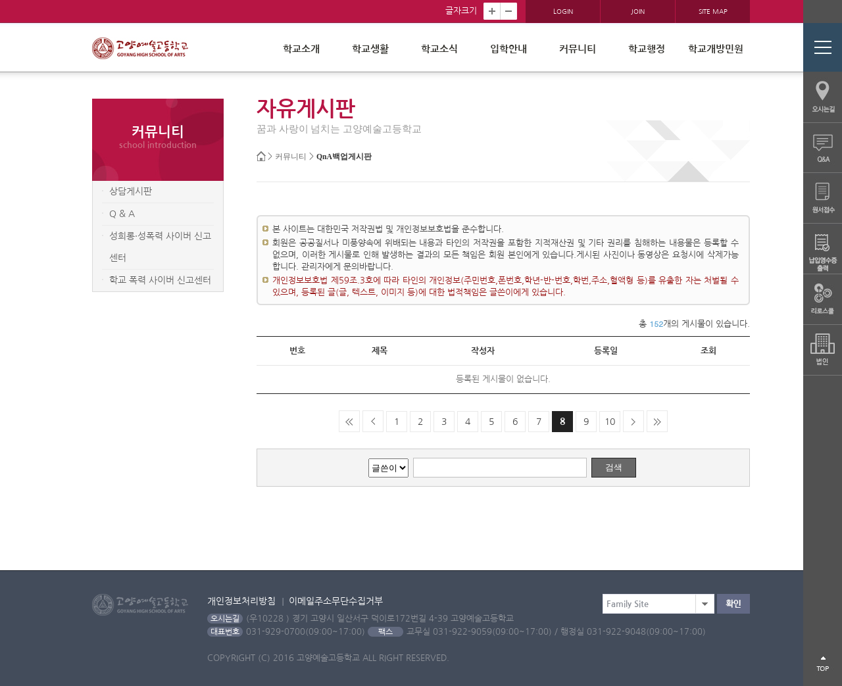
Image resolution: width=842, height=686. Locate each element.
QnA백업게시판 (344, 157)
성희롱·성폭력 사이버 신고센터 (160, 247)
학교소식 (439, 49)
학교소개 (301, 49)
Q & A (122, 213)
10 (610, 421)
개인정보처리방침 (241, 601)
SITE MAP (713, 11)
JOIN (638, 11)
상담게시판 (130, 191)
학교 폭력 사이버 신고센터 (160, 280)
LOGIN (563, 11)
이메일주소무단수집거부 (336, 601)
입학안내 (508, 49)
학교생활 (370, 49)
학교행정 (646, 49)
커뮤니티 (577, 49)
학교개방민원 (715, 49)
